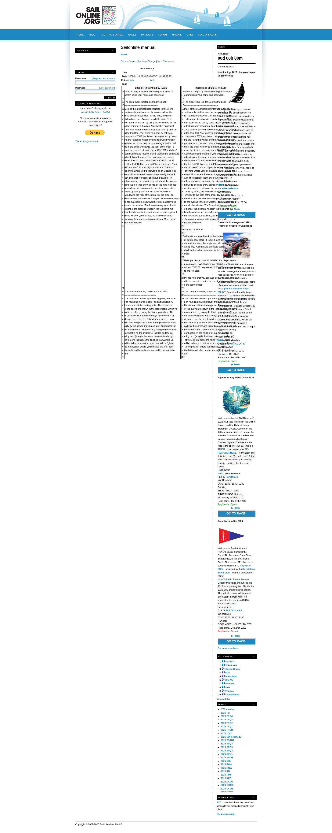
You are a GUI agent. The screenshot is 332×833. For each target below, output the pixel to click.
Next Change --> (166, 61)
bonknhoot (231, 676)
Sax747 (229, 680)
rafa (227, 672)
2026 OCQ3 (227, 785)
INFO (220, 185)
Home (80, 34)
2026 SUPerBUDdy (231, 737)
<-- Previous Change (145, 61)
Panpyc (229, 691)
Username (95, 78)
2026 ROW (226, 764)
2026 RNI (226, 771)
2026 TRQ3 (227, 719)
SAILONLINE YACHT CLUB (95, 112)
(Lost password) (107, 87)
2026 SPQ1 (227, 754)
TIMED (221, 449)
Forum (162, 34)
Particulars (232, 477)
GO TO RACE (236, 214)
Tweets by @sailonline (86, 141)
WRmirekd (231, 665)
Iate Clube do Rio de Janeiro (233, 579)
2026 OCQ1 (227, 792)
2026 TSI (225, 712)
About (93, 34)
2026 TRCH (227, 730)
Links (190, 34)
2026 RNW (226, 768)
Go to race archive (228, 648)
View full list (223, 699)
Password (95, 87)
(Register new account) (104, 78)
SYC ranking (228, 709)
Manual (176, 34)
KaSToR (229, 661)
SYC (219, 802)
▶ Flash (235, 209)
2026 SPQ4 (227, 743)
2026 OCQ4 (227, 781)
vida (227, 687)
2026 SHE (226, 761)
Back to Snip (127, 61)
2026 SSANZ (227, 740)
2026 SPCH (227, 757)
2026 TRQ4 (227, 716)
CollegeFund (232, 694)
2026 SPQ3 (227, 747)
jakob (131, 80)
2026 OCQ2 (227, 788)
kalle (152, 80)
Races (132, 34)
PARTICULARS (230, 188)
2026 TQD (226, 733)
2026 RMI (226, 774)
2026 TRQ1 (227, 726)
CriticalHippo (232, 669)
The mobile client (226, 814)
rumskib (229, 683)
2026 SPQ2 (227, 750)
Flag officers (207, 34)
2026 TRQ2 (227, 723)
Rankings (147, 34)
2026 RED (226, 778)
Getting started (112, 34)
